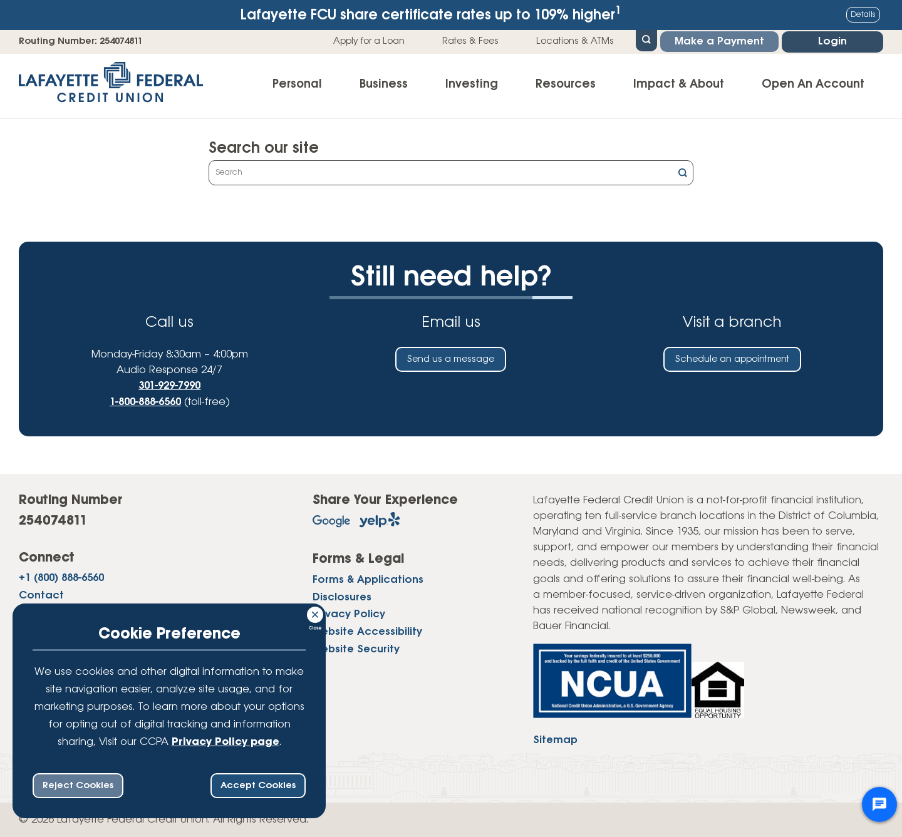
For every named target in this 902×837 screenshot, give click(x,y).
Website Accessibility (367, 632)
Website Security (356, 649)
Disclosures (342, 597)
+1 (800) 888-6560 (61, 578)
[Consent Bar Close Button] (315, 613)
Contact (41, 596)
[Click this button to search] (682, 174)
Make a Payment (719, 42)
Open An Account (813, 84)
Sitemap (555, 740)
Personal (297, 84)
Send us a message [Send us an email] (450, 359)
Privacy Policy (349, 614)
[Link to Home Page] (111, 86)
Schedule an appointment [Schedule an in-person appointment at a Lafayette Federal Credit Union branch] (732, 359)
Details (863, 14)
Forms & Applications (368, 580)
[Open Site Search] (646, 39)
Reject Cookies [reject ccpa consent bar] (78, 786)
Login (832, 42)
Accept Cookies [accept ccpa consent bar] (258, 786)
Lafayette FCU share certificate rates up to (431, 14)
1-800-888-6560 (145, 402)
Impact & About (678, 84)
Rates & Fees (470, 41)
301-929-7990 (169, 386)
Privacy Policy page (225, 742)
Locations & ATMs (575, 41)
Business (384, 84)
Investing (471, 84)
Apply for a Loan (369, 41)
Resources (566, 84)
